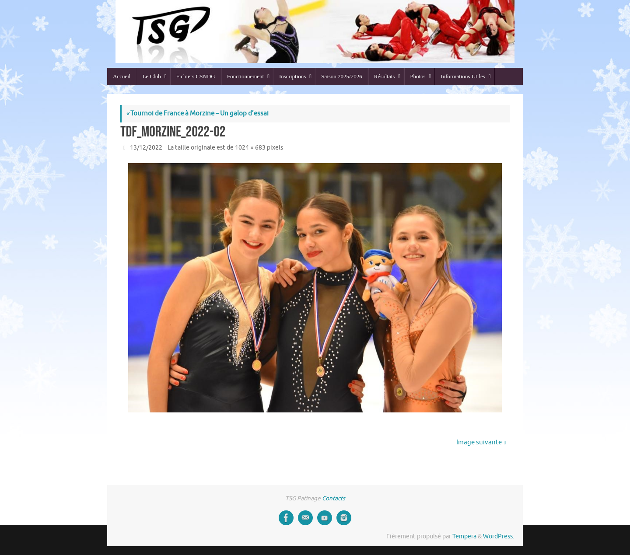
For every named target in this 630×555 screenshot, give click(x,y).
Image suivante (481, 442)
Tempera (464, 536)
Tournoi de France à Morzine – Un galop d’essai (197, 113)
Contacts (333, 498)
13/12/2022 (146, 147)
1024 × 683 (250, 147)
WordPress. (498, 536)
